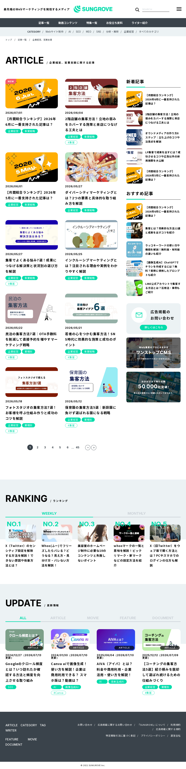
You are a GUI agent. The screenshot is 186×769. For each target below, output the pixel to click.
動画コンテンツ (67, 23)
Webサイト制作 (54, 31)
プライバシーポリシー (153, 735)
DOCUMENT (13, 744)
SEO (78, 31)
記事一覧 (44, 23)
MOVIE (32, 739)
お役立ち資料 (114, 23)
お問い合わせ (85, 724)
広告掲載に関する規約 (168, 729)
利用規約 (176, 724)
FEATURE (11, 739)
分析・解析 (112, 31)
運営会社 (176, 735)
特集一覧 (91, 23)
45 (77, 447)
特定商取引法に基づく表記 (120, 735)
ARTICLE (11, 725)
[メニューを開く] (179, 9)
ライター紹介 (140, 23)
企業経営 (129, 31)
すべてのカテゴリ (149, 31)
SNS (98, 31)
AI (70, 31)
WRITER (10, 730)
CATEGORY (29, 725)
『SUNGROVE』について (151, 724)
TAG (43, 725)
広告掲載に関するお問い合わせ (115, 724)
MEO (88, 31)
